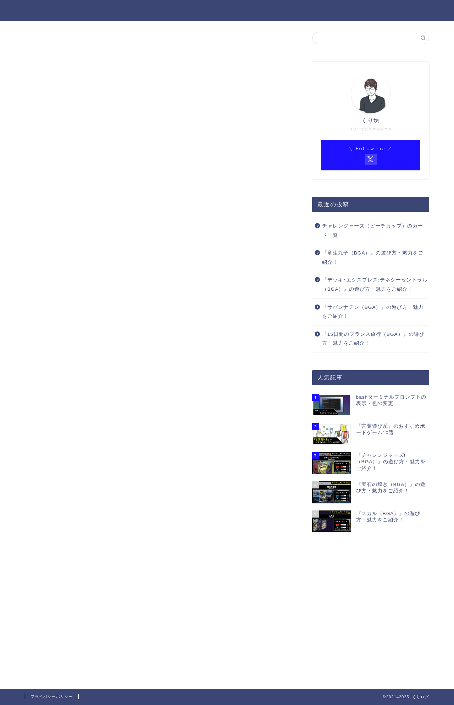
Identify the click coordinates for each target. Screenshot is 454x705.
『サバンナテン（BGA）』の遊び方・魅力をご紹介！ (373, 312)
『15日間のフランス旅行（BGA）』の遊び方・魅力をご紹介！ (373, 339)
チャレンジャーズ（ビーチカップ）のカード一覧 (372, 231)
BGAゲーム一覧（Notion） (372, 11)
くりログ (39, 10)
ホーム (197, 11)
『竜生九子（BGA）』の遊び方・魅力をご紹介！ (373, 258)
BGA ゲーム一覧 (297, 11)
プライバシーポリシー (52, 696)
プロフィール (241, 11)
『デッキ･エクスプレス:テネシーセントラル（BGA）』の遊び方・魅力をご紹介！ (375, 285)
